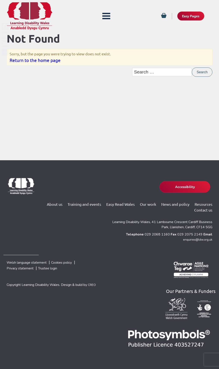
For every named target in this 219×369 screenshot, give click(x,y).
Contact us (203, 208)
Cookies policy (71, 261)
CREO (92, 285)
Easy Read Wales (143, 201)
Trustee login (53, 268)
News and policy (198, 201)
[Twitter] (5, 35)
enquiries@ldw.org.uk (196, 238)
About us (76, 201)
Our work (171, 201)
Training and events (106, 201)
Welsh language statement (30, 261)
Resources (180, 208)
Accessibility (178, 184)
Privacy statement (22, 268)
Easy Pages (188, 15)
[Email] (5, 43)
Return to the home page (35, 61)
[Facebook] (5, 26)
